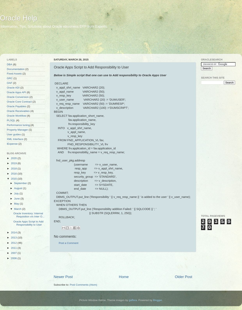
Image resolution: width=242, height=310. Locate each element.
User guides (14, 134)
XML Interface (15, 139)
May (17, 203)
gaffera (133, 300)
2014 (14, 232)
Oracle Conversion (18, 97)
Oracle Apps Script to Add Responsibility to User (28, 223)
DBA (9, 64)
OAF (9, 82)
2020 (14, 158)
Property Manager (17, 129)
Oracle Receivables (18, 111)
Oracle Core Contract (19, 101)
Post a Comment (68, 243)
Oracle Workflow (16, 115)
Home (124, 277)
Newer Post (63, 277)
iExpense (12, 143)
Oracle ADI (13, 87)
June (17, 198)
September (21, 183)
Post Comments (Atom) (83, 284)
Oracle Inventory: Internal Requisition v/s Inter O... (28, 215)
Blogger (157, 300)
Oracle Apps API (16, 92)
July (17, 193)
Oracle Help (18, 18)
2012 (14, 242)
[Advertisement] (75, 44)
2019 (14, 163)
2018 (14, 168)
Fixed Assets (14, 73)
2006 (14, 258)
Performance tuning (18, 125)
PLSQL (11, 120)
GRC (10, 78)
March (18, 208)
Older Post (183, 277)
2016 (14, 173)
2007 (14, 253)
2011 (14, 247)
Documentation (16, 69)
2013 (14, 237)
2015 (14, 178)
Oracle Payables (16, 106)
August (18, 188)
